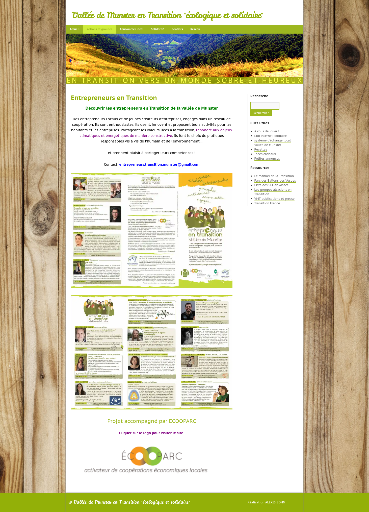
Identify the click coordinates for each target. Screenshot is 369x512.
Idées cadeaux (265, 154)
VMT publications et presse (274, 199)
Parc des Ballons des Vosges (275, 180)
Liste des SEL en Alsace (271, 185)
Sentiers (177, 29)
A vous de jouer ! (266, 131)
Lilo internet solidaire (270, 136)
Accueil (75, 29)
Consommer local (131, 29)
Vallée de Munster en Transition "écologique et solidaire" (167, 15)
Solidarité (157, 29)
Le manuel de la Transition (274, 176)
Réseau (195, 29)
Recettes (260, 149)
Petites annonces (267, 158)
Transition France (267, 203)
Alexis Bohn (275, 502)
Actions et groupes (99, 29)
